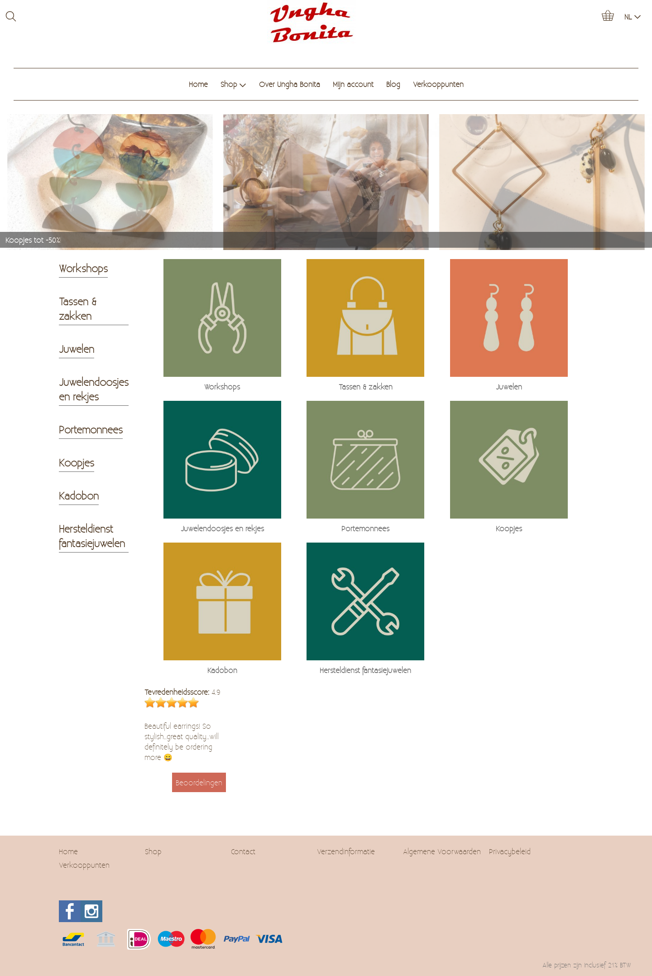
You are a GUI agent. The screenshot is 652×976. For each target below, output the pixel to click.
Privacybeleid (510, 851)
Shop (233, 84)
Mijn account (353, 84)
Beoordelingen (199, 782)
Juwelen (76, 348)
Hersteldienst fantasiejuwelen (92, 535)
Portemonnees (91, 429)
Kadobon (79, 495)
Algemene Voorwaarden (442, 851)
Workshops (83, 268)
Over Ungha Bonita (289, 84)
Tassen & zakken (77, 308)
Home (198, 84)
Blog (393, 84)
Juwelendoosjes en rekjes (94, 389)
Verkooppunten (438, 84)
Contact (243, 851)
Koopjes (76, 462)
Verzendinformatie (346, 851)
